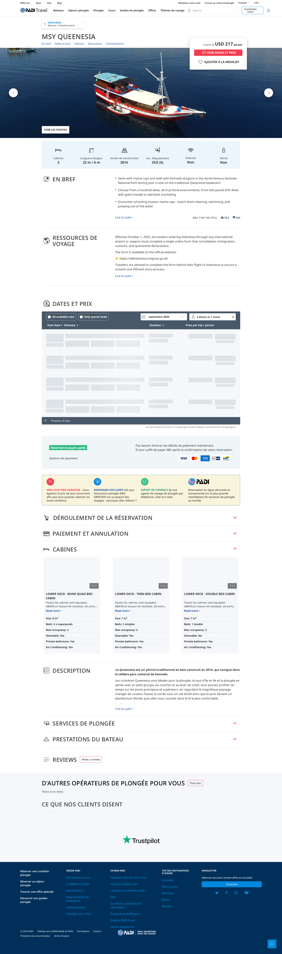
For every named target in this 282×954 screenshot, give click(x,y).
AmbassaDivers (75, 907)
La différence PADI (78, 884)
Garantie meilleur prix (124, 884)
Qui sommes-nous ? (78, 877)
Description (95, 43)
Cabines (79, 43)
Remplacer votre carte (189, 2)
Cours (112, 10)
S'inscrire (232, 884)
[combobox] (213, 10)
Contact (97, 931)
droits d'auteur (61, 935)
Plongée (98, 10)
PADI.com (25, 2)
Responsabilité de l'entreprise (77, 898)
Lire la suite (123, 217)
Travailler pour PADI (78, 914)
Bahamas (168, 893)
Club (49, 2)
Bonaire (167, 906)
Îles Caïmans (170, 886)
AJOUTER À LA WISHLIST (218, 62)
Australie (167, 880)
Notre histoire (75, 890)
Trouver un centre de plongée (219, 2)
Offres (152, 10)
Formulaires (83, 931)
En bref (46, 43)
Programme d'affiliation (125, 914)
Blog (59, 2)
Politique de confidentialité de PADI (55, 931)
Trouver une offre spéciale (37, 891)
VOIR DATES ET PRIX (218, 53)
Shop (38, 2)
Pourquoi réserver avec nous (128, 877)
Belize (165, 899)
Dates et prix (62, 43)
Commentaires (115, 43)
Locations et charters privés (127, 890)
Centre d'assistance (122, 927)
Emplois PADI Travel (122, 920)
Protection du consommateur (35, 935)
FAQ (112, 897)
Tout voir (195, 783)
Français (244, 3)
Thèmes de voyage (172, 10)
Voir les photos (55, 129)
